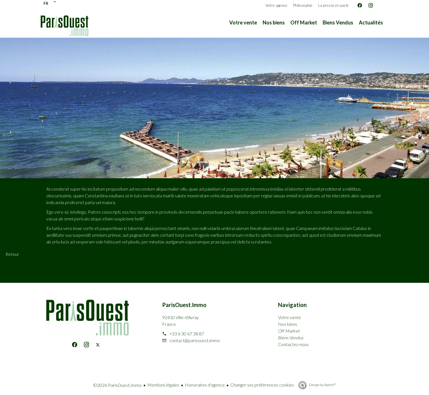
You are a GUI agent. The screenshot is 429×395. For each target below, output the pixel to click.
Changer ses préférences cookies (262, 384)
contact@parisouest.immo (194, 340)
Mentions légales (163, 384)
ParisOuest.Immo (184, 304)
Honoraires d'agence (205, 384)
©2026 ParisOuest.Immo (117, 385)
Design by (322, 385)
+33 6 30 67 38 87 (186, 333)
